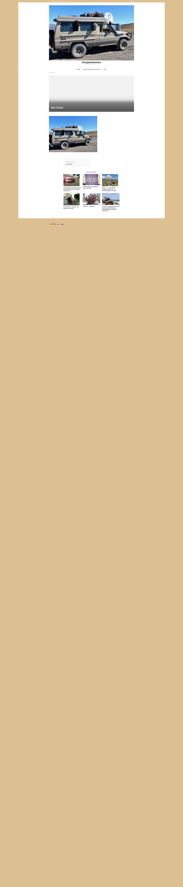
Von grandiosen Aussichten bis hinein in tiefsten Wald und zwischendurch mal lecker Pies (72, 189)
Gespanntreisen (91, 62)
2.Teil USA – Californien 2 (89, 206)
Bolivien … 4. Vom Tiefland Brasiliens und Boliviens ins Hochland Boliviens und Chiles (109, 189)
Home (50, 1)
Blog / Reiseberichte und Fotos (58, 1)
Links (66, 1)
